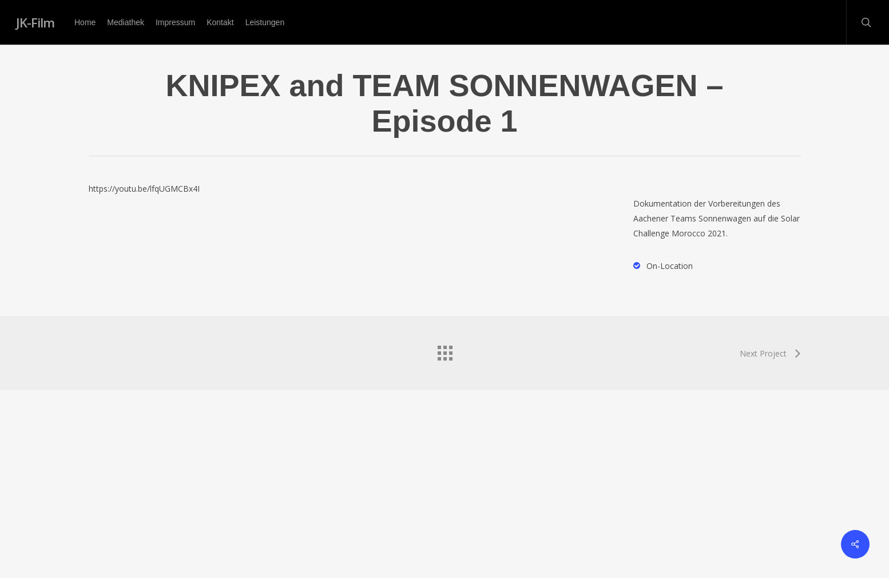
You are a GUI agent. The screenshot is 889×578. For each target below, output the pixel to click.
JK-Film (35, 22)
